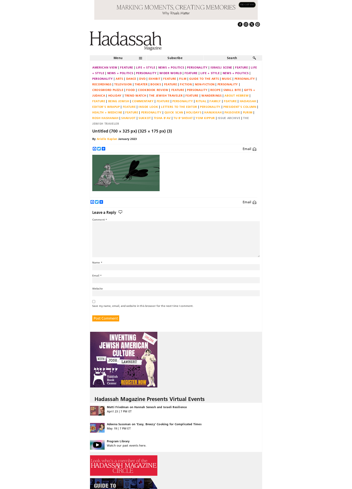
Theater (141, 84)
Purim (248, 112)
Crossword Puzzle (107, 90)
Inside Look (148, 106)
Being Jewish (118, 101)
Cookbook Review (153, 90)
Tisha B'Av (162, 118)
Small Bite (232, 90)
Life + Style (145, 67)
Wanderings (211, 95)
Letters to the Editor (179, 106)
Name (97, 262)
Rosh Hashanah (105, 118)
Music (226, 78)
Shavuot (128, 118)
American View (104, 67)
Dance (131, 78)
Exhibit (155, 78)
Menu (118, 58)
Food (130, 90)
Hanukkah (213, 112)
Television (123, 84)
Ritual (201, 101)
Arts (119, 78)
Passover (232, 112)
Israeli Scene (221, 67)
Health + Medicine (107, 112)
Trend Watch (135, 95)
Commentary (143, 101)
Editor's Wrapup (106, 106)
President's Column (239, 106)
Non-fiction (205, 84)
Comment (99, 219)
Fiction (186, 84)
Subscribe (175, 58)
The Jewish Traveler (166, 95)
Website (97, 288)
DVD (142, 78)
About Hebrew (236, 95)
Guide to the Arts (204, 78)
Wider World (170, 73)
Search (232, 58)
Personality (197, 67)
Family (215, 101)
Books (155, 84)
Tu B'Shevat (183, 118)
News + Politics (171, 67)
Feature (126, 67)
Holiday (115, 95)
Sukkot (145, 118)
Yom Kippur (205, 118)
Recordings (102, 84)
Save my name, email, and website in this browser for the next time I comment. (142, 306)
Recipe (215, 90)
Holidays (193, 112)
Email (249, 149)
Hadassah (248, 101)
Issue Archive (229, 118)
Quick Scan (174, 112)
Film (183, 78)
